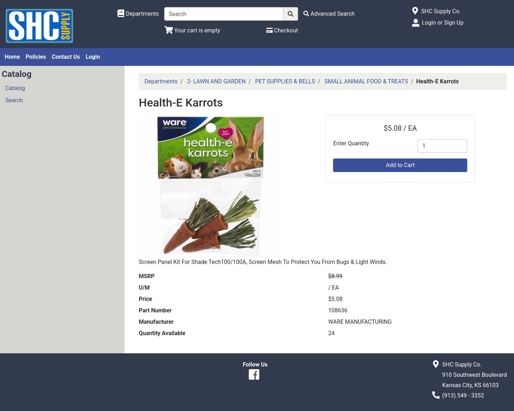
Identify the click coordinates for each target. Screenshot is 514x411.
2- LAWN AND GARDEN (216, 81)
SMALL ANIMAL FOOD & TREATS (366, 81)
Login (93, 56)
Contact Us (66, 56)
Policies (36, 56)
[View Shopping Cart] (192, 30)
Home (12, 56)
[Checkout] (282, 30)
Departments (161, 81)
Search (14, 100)
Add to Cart (400, 165)
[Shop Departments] (138, 14)
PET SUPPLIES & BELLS (285, 81)
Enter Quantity (351, 143)
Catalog (15, 88)
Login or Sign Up (442, 22)
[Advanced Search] (329, 13)
